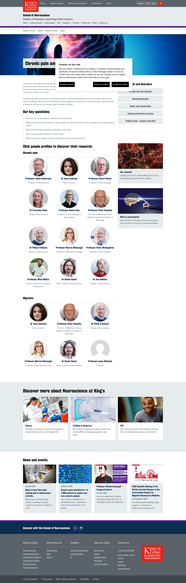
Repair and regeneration (140, 106)
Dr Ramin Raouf (69, 279)
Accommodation (76, 554)
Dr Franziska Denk (38, 210)
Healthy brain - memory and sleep (140, 120)
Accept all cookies (120, 84)
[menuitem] (43, 3)
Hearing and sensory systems (140, 113)
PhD (58, 23)
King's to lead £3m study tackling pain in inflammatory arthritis (38, 492)
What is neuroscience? (129, 216)
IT (71, 557)
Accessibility (84, 579)
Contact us (103, 23)
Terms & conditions (30, 579)
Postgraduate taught (31, 554)
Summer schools (29, 564)
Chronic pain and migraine (140, 91)
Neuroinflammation (140, 98)
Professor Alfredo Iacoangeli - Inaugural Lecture (109, 488)
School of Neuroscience (36, 15)
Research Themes (29, 31)
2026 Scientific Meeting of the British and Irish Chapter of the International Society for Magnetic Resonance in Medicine (146, 491)
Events (96, 554)
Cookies (96, 579)
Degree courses (29, 551)
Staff (147, 3)
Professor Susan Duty (69, 210)
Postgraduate (49, 23)
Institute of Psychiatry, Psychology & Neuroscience (48, 19)
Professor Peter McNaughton (100, 247)
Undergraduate (36, 23)
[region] (93, 74)
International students (31, 561)
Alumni (153, 3)
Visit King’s (98, 561)
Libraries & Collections (79, 551)
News (95, 23)
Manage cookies (66, 84)
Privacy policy (47, 579)
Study (42, 3)
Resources (86, 23)
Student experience (30, 568)
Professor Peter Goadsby (100, 210)
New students (52, 551)
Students (141, 3)
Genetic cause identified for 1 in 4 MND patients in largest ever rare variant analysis (74, 492)
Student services (56, 3)
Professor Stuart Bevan (100, 178)
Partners (76, 23)
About (109, 3)
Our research (126, 172)
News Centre (99, 551)
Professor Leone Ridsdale (100, 361)
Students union (100, 557)
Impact (62, 31)
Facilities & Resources (82, 425)
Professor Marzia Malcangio (69, 247)
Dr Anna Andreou (69, 178)
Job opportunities (101, 564)
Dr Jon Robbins (100, 279)
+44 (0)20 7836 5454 (126, 551)
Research (66, 23)
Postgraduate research (32, 557)
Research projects (51, 31)
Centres (40, 31)
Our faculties (96, 3)
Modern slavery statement (66, 579)
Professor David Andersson (38, 178)
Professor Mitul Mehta (38, 279)
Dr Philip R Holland (38, 247)
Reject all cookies (101, 84)
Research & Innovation (77, 3)
